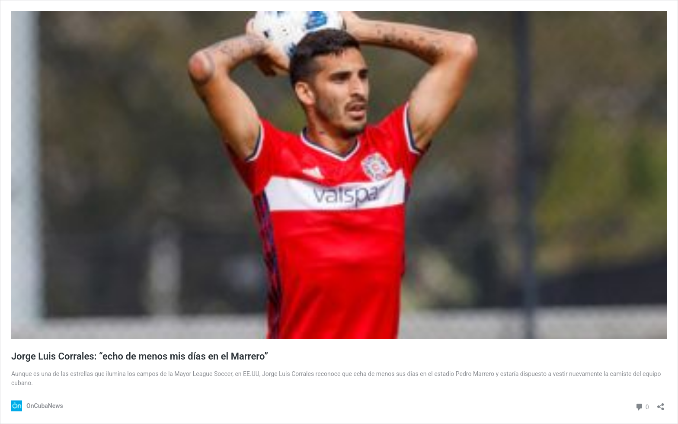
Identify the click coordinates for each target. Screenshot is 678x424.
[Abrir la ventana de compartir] (661, 404)
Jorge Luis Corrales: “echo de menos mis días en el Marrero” (139, 356)
